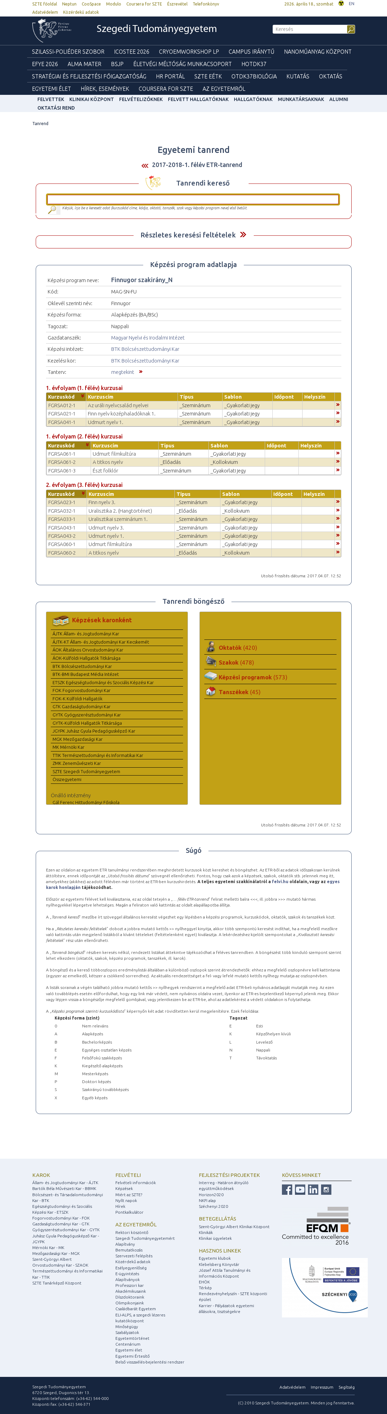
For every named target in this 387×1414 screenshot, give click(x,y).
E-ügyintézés (127, 1273)
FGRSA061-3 (62, 471)
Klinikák (206, 1232)
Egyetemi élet (51, 89)
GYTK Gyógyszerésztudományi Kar (87, 714)
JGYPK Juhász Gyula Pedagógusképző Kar (94, 730)
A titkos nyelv (108, 462)
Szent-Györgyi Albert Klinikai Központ (234, 1226)
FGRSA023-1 (62, 502)
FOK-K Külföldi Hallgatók (77, 698)
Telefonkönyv (206, 4)
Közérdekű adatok (81, 12)
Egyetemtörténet (132, 1338)
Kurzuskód (61, 397)
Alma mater (84, 64)
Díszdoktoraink (129, 1297)
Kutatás (297, 76)
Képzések (124, 1188)
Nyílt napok (126, 1200)
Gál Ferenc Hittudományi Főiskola (86, 802)
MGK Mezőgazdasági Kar (78, 739)
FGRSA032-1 (62, 511)
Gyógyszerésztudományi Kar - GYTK (66, 1229)
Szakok (236, 662)
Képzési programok (253, 677)
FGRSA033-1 (62, 519)
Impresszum (322, 1387)
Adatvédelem (45, 12)
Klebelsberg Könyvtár (219, 1264)
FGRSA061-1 (62, 454)
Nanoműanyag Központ (318, 51)
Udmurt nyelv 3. (106, 528)
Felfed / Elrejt (243, 234)
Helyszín (315, 397)
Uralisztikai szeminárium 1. (118, 519)
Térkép (205, 1287)
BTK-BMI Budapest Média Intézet (86, 674)
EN (351, 3)
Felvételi (128, 1175)
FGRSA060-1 (62, 544)
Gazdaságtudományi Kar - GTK (60, 1224)
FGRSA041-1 (62, 422)
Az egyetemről (136, 1224)
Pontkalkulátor (129, 1212)
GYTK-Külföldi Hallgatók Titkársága (87, 723)
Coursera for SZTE (144, 4)
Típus (187, 397)
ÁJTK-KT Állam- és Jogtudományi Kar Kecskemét (101, 641)
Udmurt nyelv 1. (105, 422)
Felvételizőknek (141, 99)
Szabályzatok (127, 1332)
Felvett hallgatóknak (198, 99)
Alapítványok (127, 1279)
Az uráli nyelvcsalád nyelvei (118, 405)
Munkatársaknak (301, 99)
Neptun (69, 4)
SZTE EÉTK (208, 76)
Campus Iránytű (251, 51)
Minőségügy (126, 1326)
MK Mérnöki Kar (68, 747)
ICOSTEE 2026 (131, 51)
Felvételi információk (135, 1182)
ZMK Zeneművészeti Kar (77, 763)
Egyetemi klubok (215, 1258)
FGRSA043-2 (62, 536)
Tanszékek (240, 692)
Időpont (284, 397)
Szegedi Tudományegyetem (156, 29)
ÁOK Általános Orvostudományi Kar (88, 649)
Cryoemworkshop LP (189, 51)
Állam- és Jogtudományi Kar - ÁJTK (65, 1182)
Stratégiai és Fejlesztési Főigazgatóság (89, 76)
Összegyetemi (67, 779)
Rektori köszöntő (131, 1232)
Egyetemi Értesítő (132, 1356)
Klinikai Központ (91, 99)
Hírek (120, 1206)
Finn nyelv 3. (102, 502)
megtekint (122, 372)
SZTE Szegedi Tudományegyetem (86, 771)
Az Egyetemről (224, 89)
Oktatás (330, 76)
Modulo (113, 4)
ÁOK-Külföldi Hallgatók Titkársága (87, 658)
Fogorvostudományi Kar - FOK (61, 1218)
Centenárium (127, 1344)
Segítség (347, 1387)
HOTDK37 (253, 64)
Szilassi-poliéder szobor (68, 51)
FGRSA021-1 (62, 413)
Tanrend (40, 123)
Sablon (233, 397)
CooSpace (91, 4)
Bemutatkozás (129, 1250)
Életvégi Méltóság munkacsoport (182, 64)
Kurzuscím (100, 397)
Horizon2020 (211, 1194)
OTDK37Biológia (254, 76)
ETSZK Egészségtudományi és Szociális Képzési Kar (103, 682)
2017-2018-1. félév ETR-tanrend (197, 164)
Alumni (338, 99)
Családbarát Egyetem (135, 1308)
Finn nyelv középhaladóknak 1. (122, 413)
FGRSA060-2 (62, 553)
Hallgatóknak (253, 99)
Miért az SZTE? (128, 1194)
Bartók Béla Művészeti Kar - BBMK (64, 1188)
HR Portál (170, 76)
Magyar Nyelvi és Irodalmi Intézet (148, 338)
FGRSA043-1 (62, 528)
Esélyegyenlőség (131, 1268)
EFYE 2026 (45, 64)
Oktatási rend (56, 108)
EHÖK (204, 1282)
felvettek (50, 99)
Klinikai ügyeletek (215, 1238)
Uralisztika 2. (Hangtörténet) (120, 511)
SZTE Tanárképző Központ (56, 1283)
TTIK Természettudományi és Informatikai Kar (98, 755)
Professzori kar (129, 1285)
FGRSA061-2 (62, 462)
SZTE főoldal (44, 4)
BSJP (117, 64)
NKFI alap (207, 1200)
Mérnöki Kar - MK (48, 1247)
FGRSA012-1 (62, 405)
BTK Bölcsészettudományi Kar (145, 349)
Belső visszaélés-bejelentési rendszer (149, 1362)
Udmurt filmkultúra (114, 454)
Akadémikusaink (130, 1291)
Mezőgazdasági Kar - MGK (56, 1253)
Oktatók (238, 647)
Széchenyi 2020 (213, 1206)
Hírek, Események (105, 89)
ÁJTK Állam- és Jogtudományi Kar (86, 633)
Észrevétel (177, 4)
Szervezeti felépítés (133, 1256)
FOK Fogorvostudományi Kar (82, 690)
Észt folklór (105, 471)
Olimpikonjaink (129, 1303)
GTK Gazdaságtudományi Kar (82, 706)
